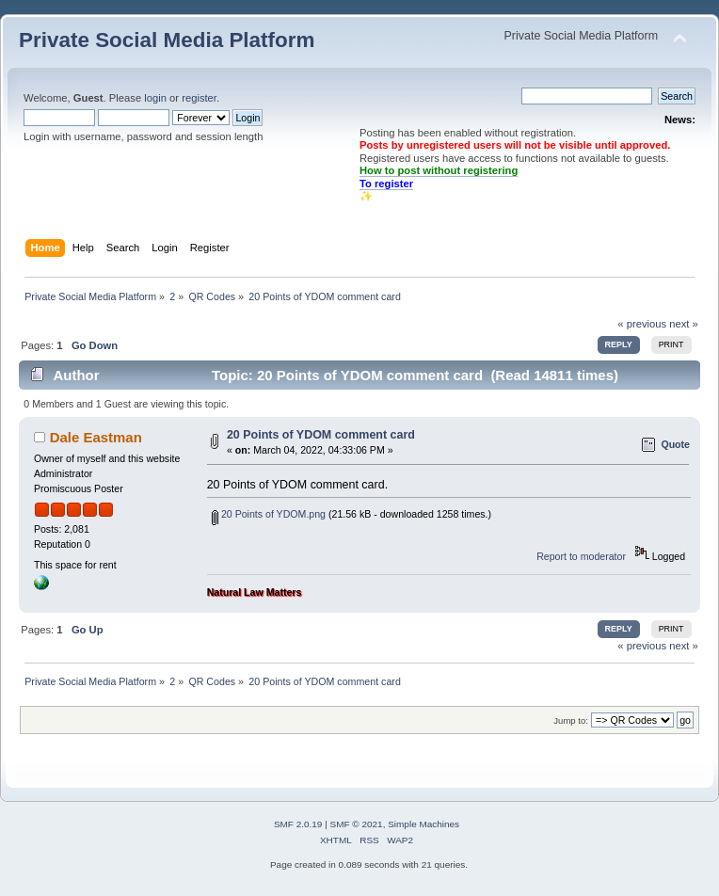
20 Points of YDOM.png (269, 514)
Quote (675, 444)
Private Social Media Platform (166, 40)
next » (683, 323)
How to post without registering (439, 170)
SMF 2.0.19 (298, 824)
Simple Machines (423, 824)
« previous (641, 323)
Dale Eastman (96, 437)
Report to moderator (581, 556)
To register (386, 183)
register (199, 98)
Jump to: (570, 720)
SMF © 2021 (356, 824)
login (155, 98)
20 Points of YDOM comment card (321, 434)
